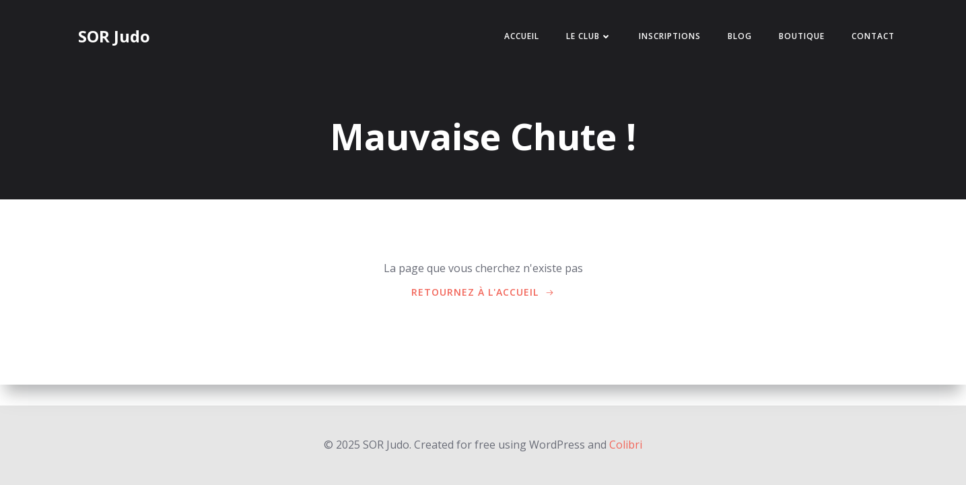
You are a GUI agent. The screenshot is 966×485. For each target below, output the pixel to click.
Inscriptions (670, 36)
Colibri (625, 444)
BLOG (740, 36)
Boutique (802, 36)
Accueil (521, 36)
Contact (873, 36)
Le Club (589, 36)
